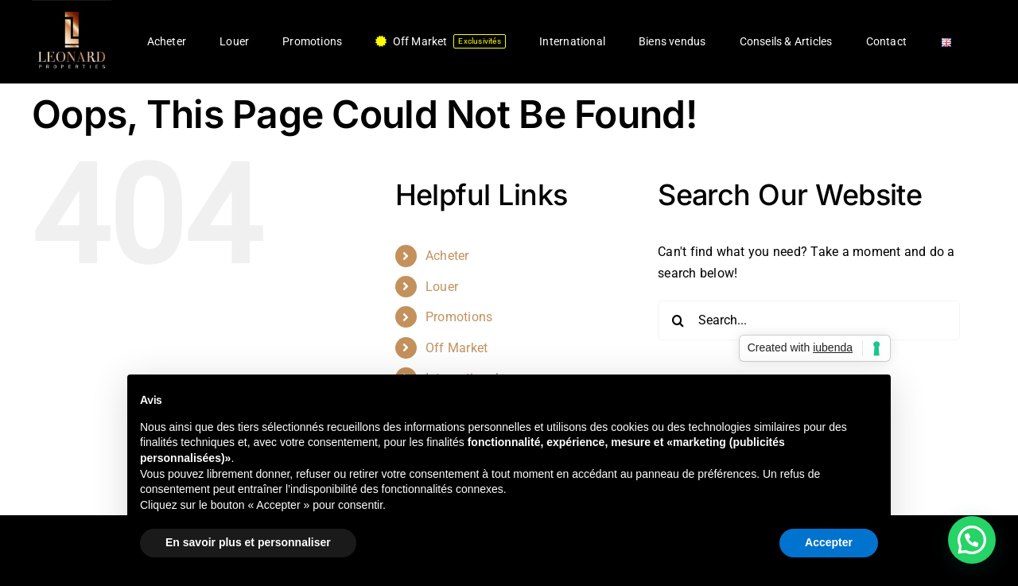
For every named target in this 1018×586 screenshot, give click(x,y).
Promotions (458, 316)
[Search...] (809, 320)
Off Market (456, 347)
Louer (441, 286)
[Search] (677, 320)
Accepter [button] (829, 542)
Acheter (447, 255)
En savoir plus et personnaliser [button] (248, 542)
